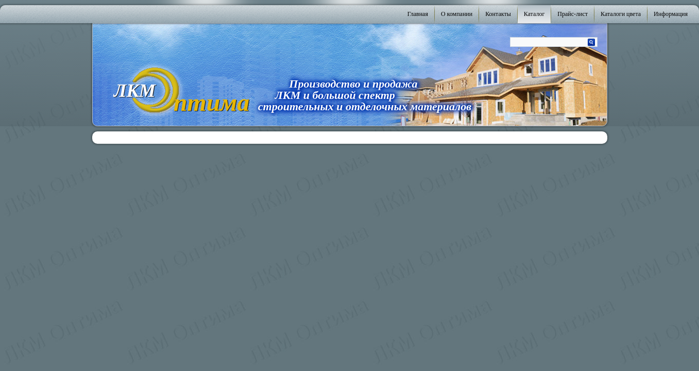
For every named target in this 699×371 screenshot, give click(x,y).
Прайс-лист (572, 14)
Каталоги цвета (621, 14)
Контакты (498, 14)
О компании (456, 14)
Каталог (534, 14)
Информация (671, 14)
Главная (417, 14)
